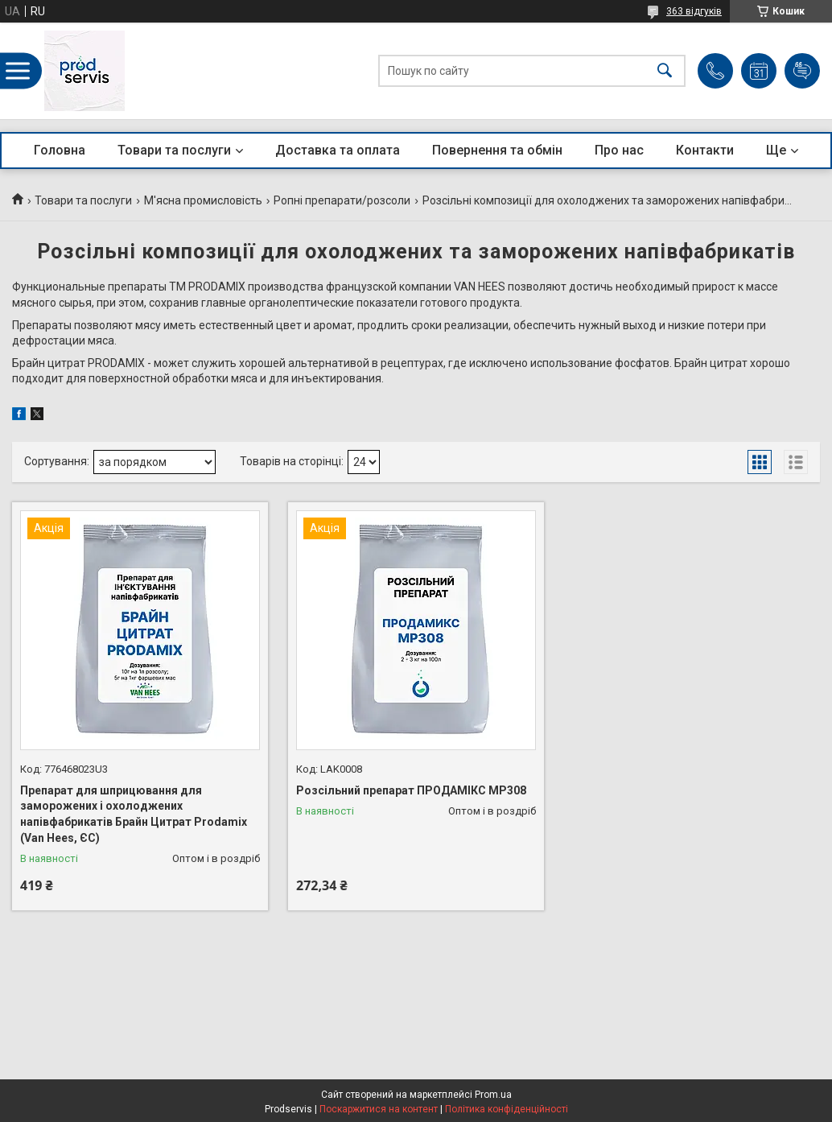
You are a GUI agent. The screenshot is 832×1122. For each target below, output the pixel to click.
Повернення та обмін (497, 150)
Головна (59, 150)
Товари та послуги (174, 150)
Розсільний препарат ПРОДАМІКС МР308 (411, 790)
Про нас (619, 150)
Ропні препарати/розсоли (342, 200)
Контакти (705, 150)
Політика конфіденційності (506, 1109)
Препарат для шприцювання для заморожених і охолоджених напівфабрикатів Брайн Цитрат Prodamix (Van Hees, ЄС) (133, 814)
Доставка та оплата (337, 150)
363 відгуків (694, 11)
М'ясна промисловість (203, 200)
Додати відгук (802, 71)
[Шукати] (664, 71)
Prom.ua (493, 1094)
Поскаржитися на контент (378, 1109)
